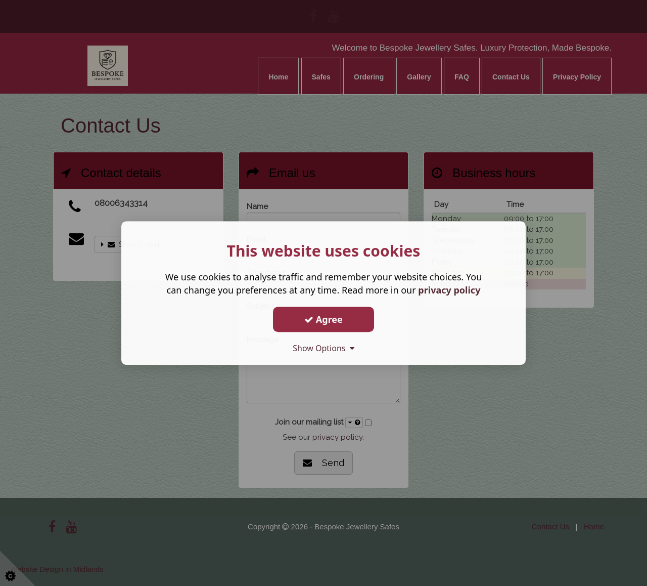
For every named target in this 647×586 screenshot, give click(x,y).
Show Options (323, 348)
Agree (323, 319)
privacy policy (449, 290)
